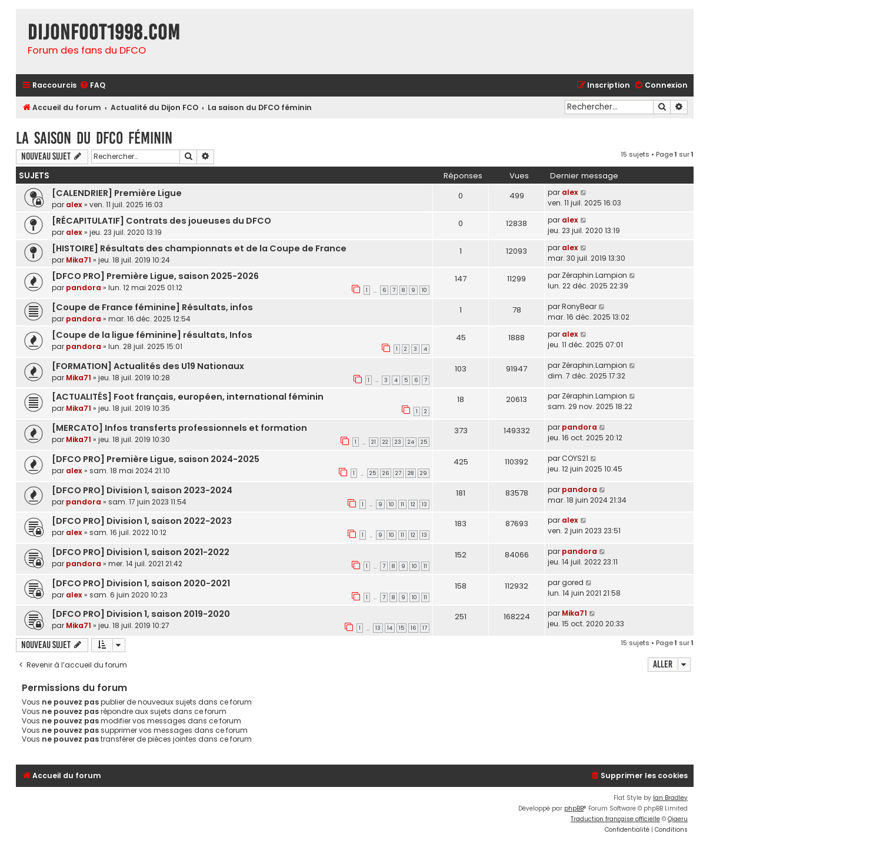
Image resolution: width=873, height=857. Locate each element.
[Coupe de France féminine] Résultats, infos (152, 307)
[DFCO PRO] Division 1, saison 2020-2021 (141, 583)
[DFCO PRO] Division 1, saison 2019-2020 (141, 614)
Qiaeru (678, 819)
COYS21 (575, 458)
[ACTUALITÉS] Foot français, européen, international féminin (188, 397)
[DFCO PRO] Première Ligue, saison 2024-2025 (155, 459)
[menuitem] (92, 86)
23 (398, 442)
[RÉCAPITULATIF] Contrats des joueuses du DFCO (161, 221)
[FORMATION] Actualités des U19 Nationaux (148, 366)
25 (424, 442)
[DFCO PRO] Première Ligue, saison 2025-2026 (155, 276)
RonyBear (579, 306)
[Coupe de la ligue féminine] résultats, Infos (152, 335)
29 (423, 473)
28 (411, 473)
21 (373, 442)
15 (401, 628)
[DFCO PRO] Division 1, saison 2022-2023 (142, 521)
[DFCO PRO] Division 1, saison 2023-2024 (142, 490)
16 (413, 628)
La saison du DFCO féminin (94, 138)
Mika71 (78, 260)
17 (424, 628)
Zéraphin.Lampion (594, 275)
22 (385, 442)
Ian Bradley (670, 797)
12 (413, 504)
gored (573, 582)
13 (424, 504)
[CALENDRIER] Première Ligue (117, 193)
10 (424, 290)
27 (398, 473)
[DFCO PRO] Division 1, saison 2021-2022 (140, 552)
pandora (83, 288)
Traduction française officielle (615, 819)
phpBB (574, 808)
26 (385, 473)
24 (411, 442)
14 (389, 628)
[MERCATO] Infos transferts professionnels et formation (179, 428)
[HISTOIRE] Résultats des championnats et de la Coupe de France (199, 248)
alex (74, 205)
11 (402, 504)
